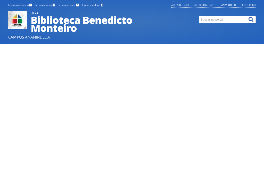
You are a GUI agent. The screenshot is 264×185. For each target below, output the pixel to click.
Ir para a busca (69, 5)
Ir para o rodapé (92, 5)
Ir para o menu (45, 5)
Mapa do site (229, 5)
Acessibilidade (180, 5)
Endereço (249, 5)
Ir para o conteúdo (20, 5)
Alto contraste (205, 5)
